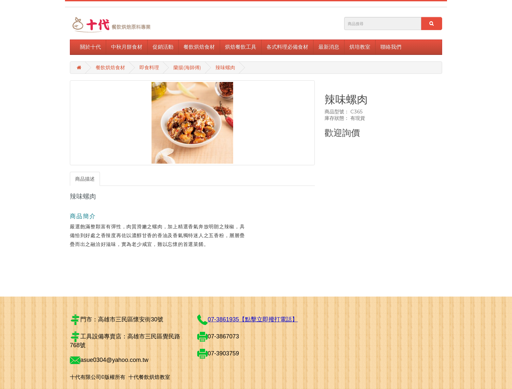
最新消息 (328, 47)
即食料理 (149, 67)
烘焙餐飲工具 (240, 47)
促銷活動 (162, 47)
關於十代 (90, 47)
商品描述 (85, 179)
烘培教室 (359, 47)
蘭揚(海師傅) (187, 67)
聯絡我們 (390, 47)
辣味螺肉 (225, 67)
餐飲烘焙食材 (199, 47)
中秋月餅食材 (126, 47)
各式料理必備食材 (287, 47)
